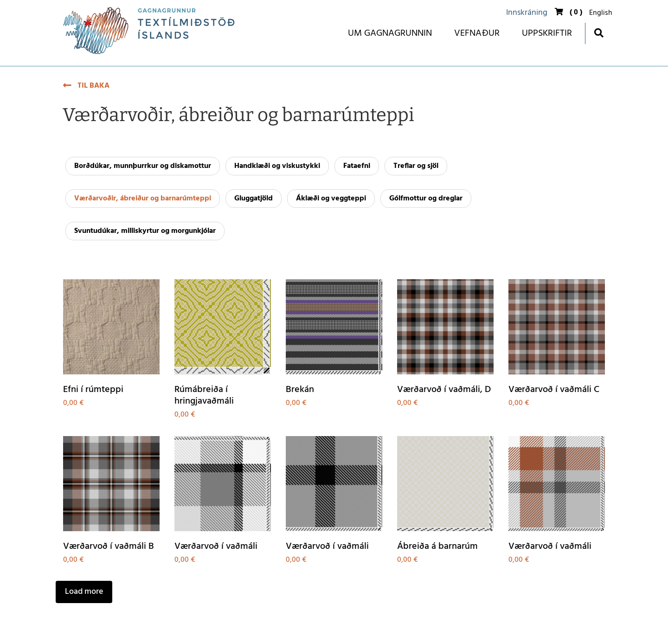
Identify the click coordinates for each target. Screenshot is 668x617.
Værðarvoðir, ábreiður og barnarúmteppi (142, 199)
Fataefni (356, 166)
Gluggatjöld (253, 199)
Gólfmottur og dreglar (425, 199)
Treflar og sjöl (415, 166)
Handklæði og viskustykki (277, 166)
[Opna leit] (598, 32)
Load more (84, 591)
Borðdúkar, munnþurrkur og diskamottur (142, 166)
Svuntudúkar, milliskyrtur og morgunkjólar (145, 231)
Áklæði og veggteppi (331, 199)
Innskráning (526, 12)
